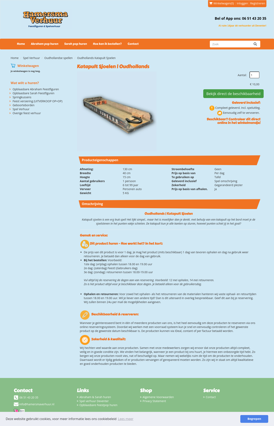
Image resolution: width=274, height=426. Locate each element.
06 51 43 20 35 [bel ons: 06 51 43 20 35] (29, 397)
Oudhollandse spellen (58, 58)
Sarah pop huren (75, 44)
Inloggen (242, 3)
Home (21, 44)
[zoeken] (255, 44)
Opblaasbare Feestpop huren (99, 405)
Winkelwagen (28, 66)
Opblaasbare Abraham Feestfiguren (36, 89)
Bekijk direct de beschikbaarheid (233, 93)
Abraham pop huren (44, 44)
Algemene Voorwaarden (158, 397)
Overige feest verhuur (27, 113)
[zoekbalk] (230, 44)
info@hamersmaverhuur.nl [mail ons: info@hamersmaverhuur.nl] (36, 404)
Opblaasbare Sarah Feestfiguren (33, 93)
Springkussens (22, 97)
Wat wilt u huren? (25, 83)
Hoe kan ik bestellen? (107, 44)
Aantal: (242, 75)
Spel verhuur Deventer (94, 401)
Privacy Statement (154, 401)
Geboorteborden (23, 105)
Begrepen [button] (254, 419)
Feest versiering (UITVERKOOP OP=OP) (37, 101)
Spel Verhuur (31, 58)
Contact (133, 44)
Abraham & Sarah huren (95, 397)
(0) (221, 3)
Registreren (257, 3)
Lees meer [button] (125, 419)
